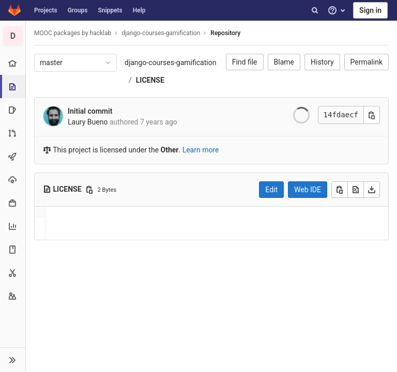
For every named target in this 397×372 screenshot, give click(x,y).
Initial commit (90, 111)
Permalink (366, 62)
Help (139, 10)
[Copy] (339, 189)
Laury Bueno (88, 122)
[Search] (315, 10)
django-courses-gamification (170, 62)
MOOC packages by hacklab (72, 33)
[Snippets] (12, 272)
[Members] (12, 295)
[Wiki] (12, 249)
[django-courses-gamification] (13, 36)
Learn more (200, 150)
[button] (12, 359)
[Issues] (12, 109)
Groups (78, 10)
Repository (225, 33)
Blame (284, 62)
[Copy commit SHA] (371, 115)
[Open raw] (355, 189)
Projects (45, 10)
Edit (271, 189)
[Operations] (12, 179)
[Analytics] (12, 226)
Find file (244, 62)
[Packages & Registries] (12, 202)
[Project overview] (12, 63)
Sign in (370, 10)
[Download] (371, 189)
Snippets (110, 10)
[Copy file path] (89, 189)
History (322, 62)
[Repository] (13, 86)
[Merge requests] (12, 133)
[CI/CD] (12, 156)
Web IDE (307, 189)
